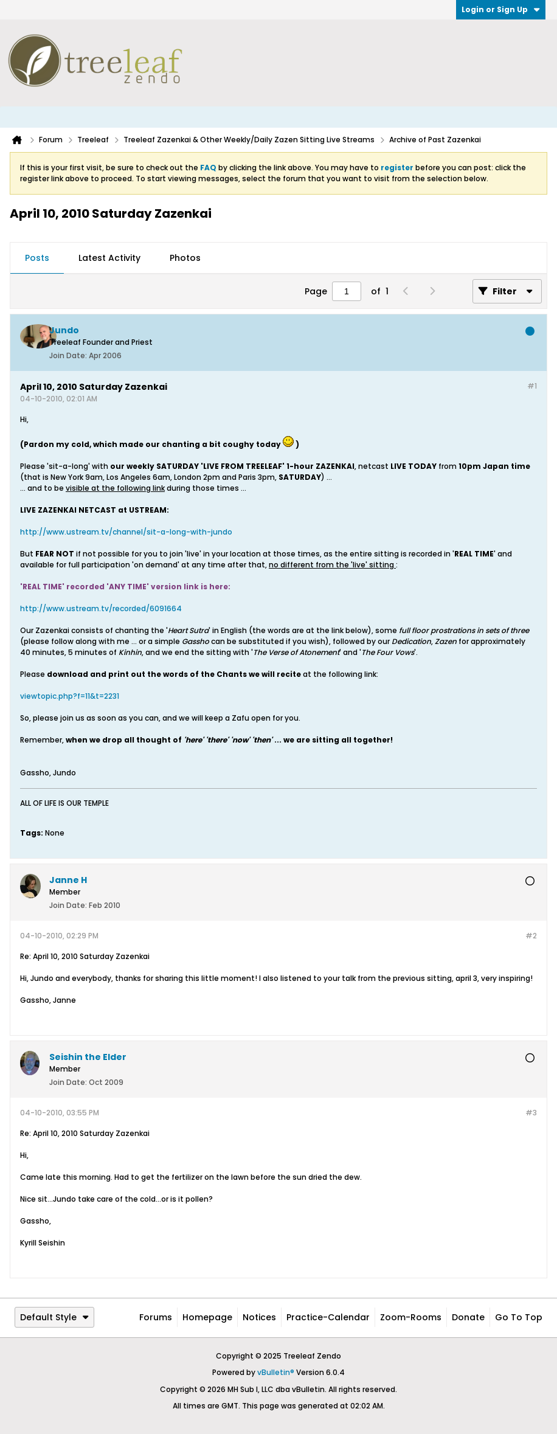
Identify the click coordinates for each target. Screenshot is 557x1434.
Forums (155, 1317)
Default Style (54, 1317)
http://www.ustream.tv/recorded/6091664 (101, 608)
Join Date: (68, 355)
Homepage (207, 1317)
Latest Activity (109, 258)
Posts (37, 258)
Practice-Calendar (328, 1317)
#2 (531, 935)
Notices (259, 1317)
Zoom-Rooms (410, 1317)
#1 (532, 386)
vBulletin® (275, 1372)
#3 (531, 1112)
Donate (468, 1317)
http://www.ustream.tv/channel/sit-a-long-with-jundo (126, 532)
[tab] (37, 258)
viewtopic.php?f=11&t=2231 (69, 696)
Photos (185, 258)
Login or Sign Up (501, 9)
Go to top (518, 1317)
